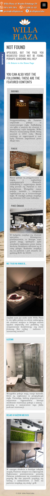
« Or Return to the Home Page (20, 63)
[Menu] (44, 5)
